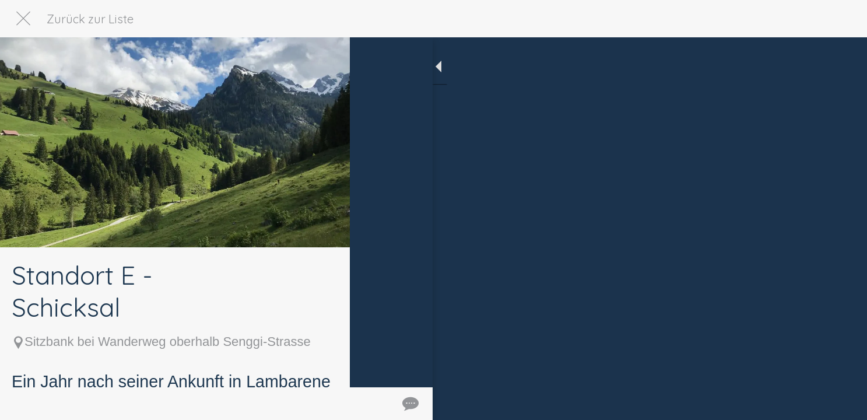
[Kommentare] (327, 404)
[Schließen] (23, 19)
